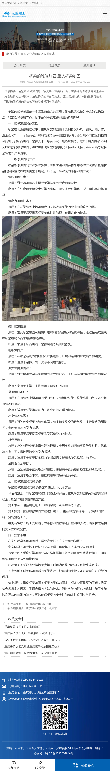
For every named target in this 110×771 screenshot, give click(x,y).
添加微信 (14, 765)
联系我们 (41, 765)
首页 (23, 53)
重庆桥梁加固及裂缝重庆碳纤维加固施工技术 (32, 646)
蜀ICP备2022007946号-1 (60, 753)
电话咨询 (83, 765)
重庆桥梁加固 (59, 165)
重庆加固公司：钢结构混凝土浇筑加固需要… (32, 653)
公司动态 (20, 65)
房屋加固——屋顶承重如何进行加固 (30, 604)
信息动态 (35, 53)
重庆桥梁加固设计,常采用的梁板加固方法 (29, 633)
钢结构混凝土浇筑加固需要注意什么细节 (33, 608)
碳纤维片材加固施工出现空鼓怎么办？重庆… (32, 640)
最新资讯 (89, 65)
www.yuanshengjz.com (40, 81)
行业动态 (54, 65)
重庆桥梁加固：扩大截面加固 (22, 626)
